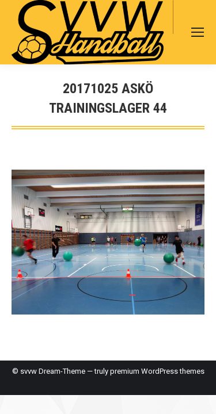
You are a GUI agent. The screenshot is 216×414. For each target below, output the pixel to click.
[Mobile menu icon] (197, 32)
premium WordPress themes (157, 371)
